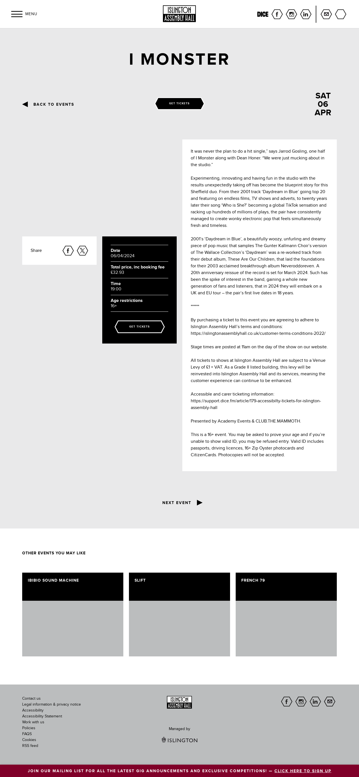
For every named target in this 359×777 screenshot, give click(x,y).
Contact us (31, 699)
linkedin (306, 14)
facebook (277, 14)
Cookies (29, 740)
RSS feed (30, 746)
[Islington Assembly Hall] (179, 13)
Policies (28, 728)
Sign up (326, 14)
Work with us (33, 722)
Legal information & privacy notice (51, 704)
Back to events (53, 105)
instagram (291, 14)
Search (340, 14)
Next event (176, 503)
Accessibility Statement (42, 716)
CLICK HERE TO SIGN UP (302, 771)
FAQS (27, 734)
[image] (72, 628)
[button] (16, 14)
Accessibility (33, 710)
